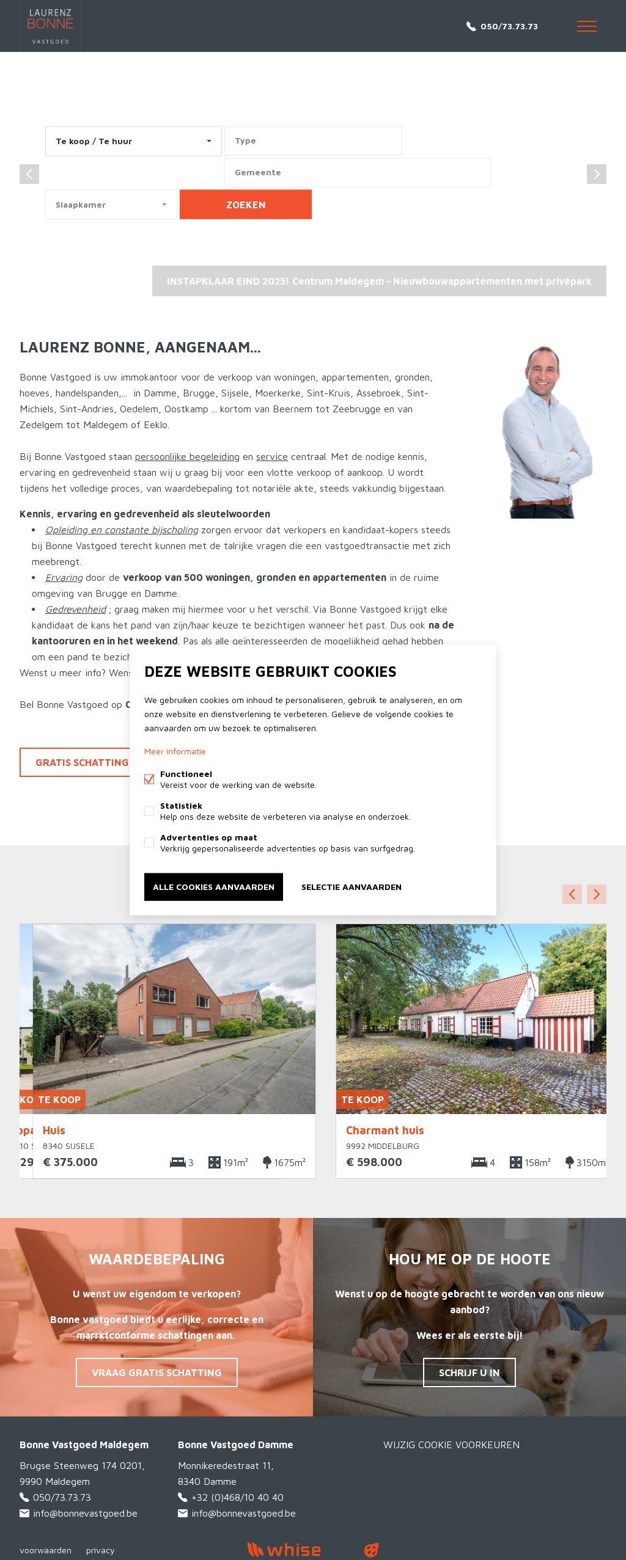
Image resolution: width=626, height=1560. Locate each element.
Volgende (596, 894)
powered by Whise (299, 1549)
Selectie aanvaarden (351, 886)
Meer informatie (175, 751)
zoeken (246, 204)
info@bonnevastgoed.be (85, 1512)
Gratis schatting (82, 762)
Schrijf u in (469, 1372)
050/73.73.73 (509, 26)
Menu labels (586, 26)
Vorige (572, 894)
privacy (100, 1550)
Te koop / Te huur (94, 141)
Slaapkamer (81, 204)
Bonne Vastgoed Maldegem (84, 1444)
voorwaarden (46, 1550)
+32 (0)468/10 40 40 (237, 1497)
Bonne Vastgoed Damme (235, 1444)
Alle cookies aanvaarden (213, 886)
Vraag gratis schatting (157, 1372)
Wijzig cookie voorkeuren (451, 1444)
